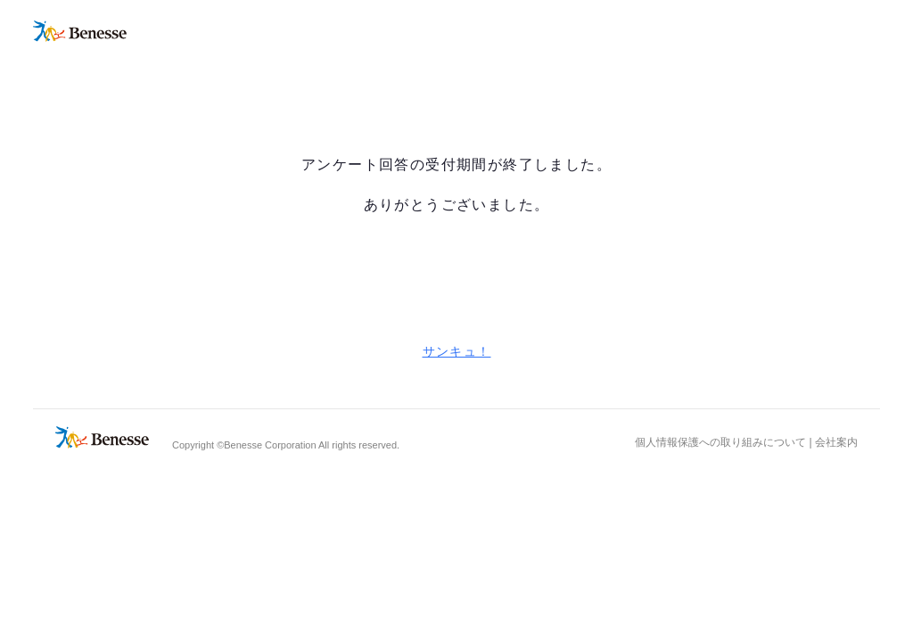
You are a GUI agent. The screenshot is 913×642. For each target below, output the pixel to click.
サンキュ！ (457, 351)
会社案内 (836, 442)
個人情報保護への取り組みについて (720, 442)
